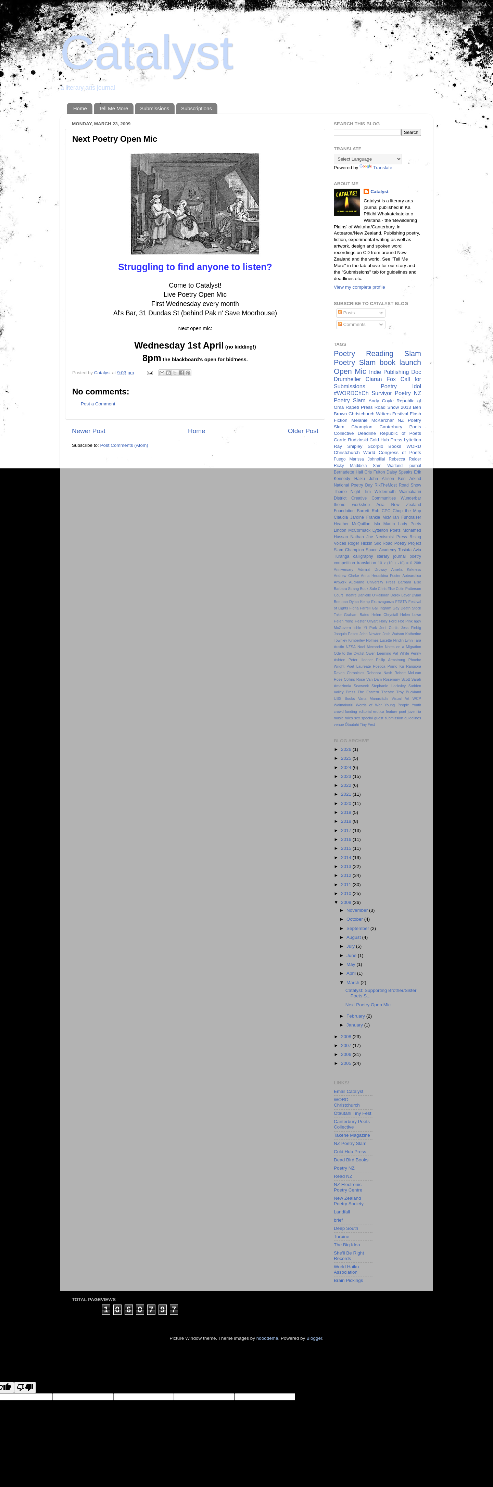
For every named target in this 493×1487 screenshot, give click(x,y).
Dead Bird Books (351, 1159)
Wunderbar (411, 498)
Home (80, 108)
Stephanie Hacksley (388, 686)
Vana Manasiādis (373, 698)
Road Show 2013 (393, 407)
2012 (347, 875)
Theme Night (347, 491)
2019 (347, 812)
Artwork (340, 582)
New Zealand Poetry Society (349, 1201)
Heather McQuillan (352, 523)
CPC (386, 510)
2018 (347, 821)
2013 (347, 866)
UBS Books (344, 698)
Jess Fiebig (411, 628)
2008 (347, 1036)
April (351, 973)
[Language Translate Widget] (368, 159)
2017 (347, 830)
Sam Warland (388, 465)
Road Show (410, 485)
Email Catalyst (348, 1091)
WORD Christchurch (347, 1102)
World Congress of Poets (392, 452)
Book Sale (368, 589)
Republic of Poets (400, 433)
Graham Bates (356, 615)
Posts (346, 312)
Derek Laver (400, 595)
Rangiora (413, 666)
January (355, 1025)
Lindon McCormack (352, 530)
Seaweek (361, 686)
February (356, 1016)
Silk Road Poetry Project (397, 543)
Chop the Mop (407, 510)
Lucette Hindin (392, 640)
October (355, 919)
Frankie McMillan (382, 517)
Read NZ (343, 1176)
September (358, 928)
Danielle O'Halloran (374, 595)
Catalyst (146, 52)
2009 (347, 902)
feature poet (396, 711)
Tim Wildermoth (379, 491)
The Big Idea (347, 1244)
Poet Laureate (358, 666)
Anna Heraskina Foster (381, 576)
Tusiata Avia (409, 549)
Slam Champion (349, 549)
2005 (347, 1063)
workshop (361, 504)
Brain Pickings (348, 1280)
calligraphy (363, 556)
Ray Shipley (348, 446)
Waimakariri (343, 705)
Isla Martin (384, 523)
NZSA (351, 647)
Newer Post (88, 430)
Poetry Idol (401, 386)
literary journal (391, 556)
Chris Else (386, 589)
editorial (364, 711)
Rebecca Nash (379, 673)
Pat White (401, 653)
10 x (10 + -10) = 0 (395, 563)
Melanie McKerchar (372, 420)
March (353, 982)
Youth (416, 705)
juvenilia (414, 711)
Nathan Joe (362, 536)
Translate (375, 167)
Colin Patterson (408, 589)
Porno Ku (396, 666)
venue (339, 724)
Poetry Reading (363, 353)
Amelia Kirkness (406, 569)
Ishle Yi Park (365, 628)
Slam (412, 353)
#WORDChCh (351, 393)
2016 (347, 839)
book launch (400, 362)
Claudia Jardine (349, 517)
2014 (347, 857)
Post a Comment (98, 403)
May (351, 964)
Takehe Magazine (352, 1135)
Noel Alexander (370, 647)
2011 (347, 884)
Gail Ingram (381, 608)
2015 (347, 848)
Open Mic (350, 371)
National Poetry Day (353, 485)
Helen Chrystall (384, 615)
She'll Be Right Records (349, 1255)
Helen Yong (343, 621)
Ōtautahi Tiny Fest (360, 724)
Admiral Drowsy (372, 569)
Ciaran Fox (381, 379)
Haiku (359, 478)
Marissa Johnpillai (367, 459)
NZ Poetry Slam (350, 1143)
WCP (417, 698)
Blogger (314, 1338)
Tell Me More (113, 108)
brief (338, 1220)
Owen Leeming (378, 653)
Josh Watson (393, 634)
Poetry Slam (355, 362)
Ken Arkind (409, 478)
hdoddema (267, 1338)
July (351, 946)
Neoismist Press (391, 536)
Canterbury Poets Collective (352, 1124)
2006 (347, 1054)
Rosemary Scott (396, 679)
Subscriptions (196, 108)
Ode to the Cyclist (349, 653)
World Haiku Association (346, 1269)
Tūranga (341, 556)
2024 (347, 767)
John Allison (381, 478)
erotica (378, 711)
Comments (352, 324)
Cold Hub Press (385, 439)
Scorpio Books (384, 446)
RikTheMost (386, 485)
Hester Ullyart (366, 621)
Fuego (339, 459)
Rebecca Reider (405, 459)
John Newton (370, 634)
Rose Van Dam (369, 679)
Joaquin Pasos (346, 634)
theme (339, 504)
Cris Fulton (375, 472)
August (354, 937)
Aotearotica (411, 576)
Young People (396, 705)
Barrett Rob (368, 510)
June (352, 955)
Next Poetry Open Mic (368, 1004)
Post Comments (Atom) (124, 445)
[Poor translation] (25, 1387)
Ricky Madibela (350, 465)
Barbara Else (409, 582)
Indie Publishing (389, 372)
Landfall (342, 1211)
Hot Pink (405, 621)
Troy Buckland (408, 692)
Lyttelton (412, 439)
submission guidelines (402, 718)
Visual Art (400, 698)
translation (366, 562)
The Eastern (368, 692)
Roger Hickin (360, 543)
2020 (347, 803)
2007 (347, 1045)
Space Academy (381, 549)
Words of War (369, 705)
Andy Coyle (380, 400)
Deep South (346, 1228)
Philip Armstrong (390, 660)
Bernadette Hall (348, 472)
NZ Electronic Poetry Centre (348, 1187)
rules (349, 718)
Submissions (154, 108)
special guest (372, 718)
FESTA (401, 602)
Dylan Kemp (359, 602)
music (338, 718)
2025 (347, 758)
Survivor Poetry (391, 393)
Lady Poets (409, 523)
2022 (347, 785)
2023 (347, 776)
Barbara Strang (346, 589)
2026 (347, 749)
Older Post (303, 430)
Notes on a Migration (403, 647)
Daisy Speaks (399, 472)
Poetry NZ (344, 1168)
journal (415, 465)
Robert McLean (407, 673)
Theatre (387, 692)
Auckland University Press (372, 582)
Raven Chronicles (349, 673)
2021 (347, 794)
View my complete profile (359, 287)
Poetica (379, 666)
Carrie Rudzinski (351, 439)
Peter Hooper (361, 660)
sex (357, 718)
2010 (347, 893)
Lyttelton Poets (386, 530)
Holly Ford (388, 621)
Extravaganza (382, 602)
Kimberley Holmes (364, 640)
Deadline (367, 433)
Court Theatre (345, 595)
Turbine (341, 1236)
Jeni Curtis (388, 628)
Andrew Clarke (346, 576)
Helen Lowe (410, 615)
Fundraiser (411, 517)
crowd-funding (345, 711)
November (357, 910)
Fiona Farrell (360, 608)
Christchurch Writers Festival (378, 413)
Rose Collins (344, 679)
